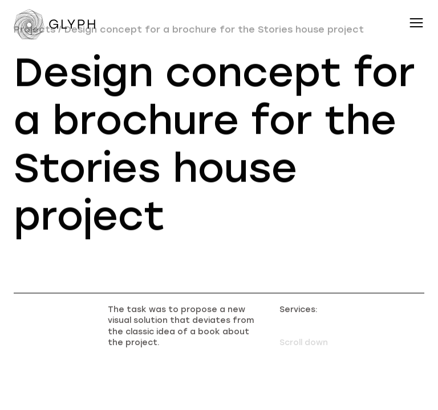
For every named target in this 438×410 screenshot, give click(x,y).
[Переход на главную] (56, 26)
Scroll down (303, 347)
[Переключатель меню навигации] (416, 23)
